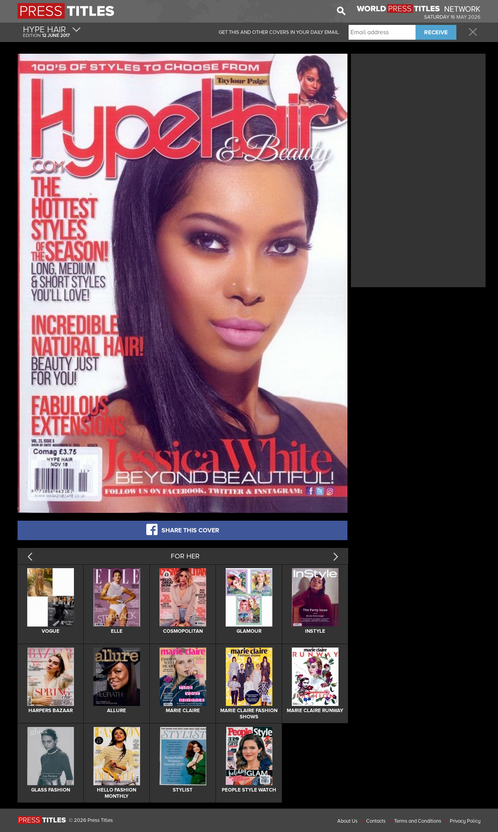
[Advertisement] (418, 110)
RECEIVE (436, 32)
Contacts (376, 821)
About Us (347, 821)
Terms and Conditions (417, 821)
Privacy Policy (465, 821)
